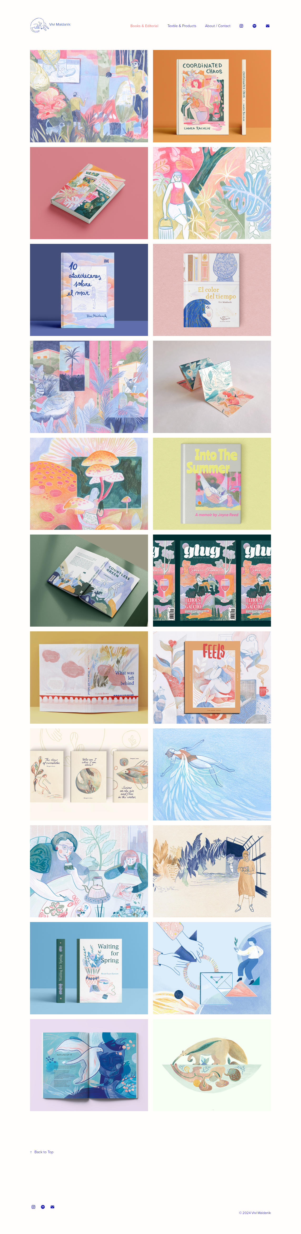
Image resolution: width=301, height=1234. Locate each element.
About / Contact (217, 25)
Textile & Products (181, 25)
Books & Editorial (144, 25)
